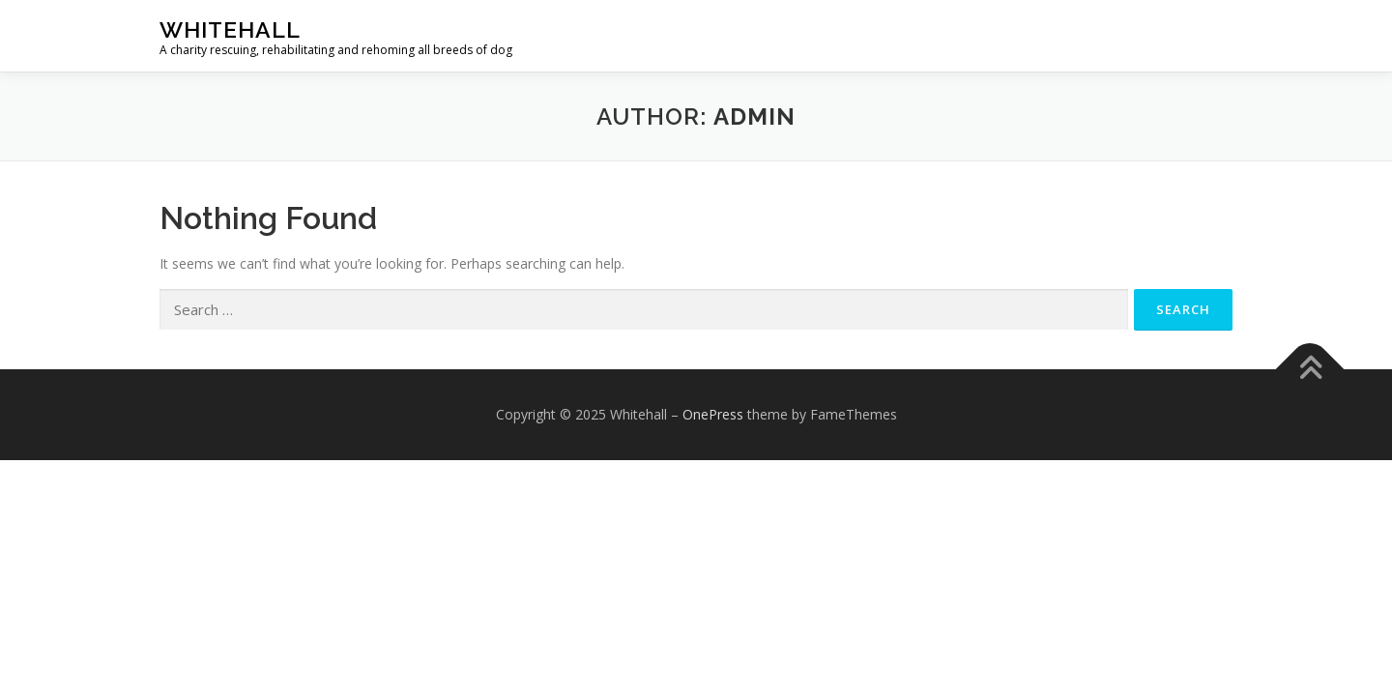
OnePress (712, 414)
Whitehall (230, 29)
